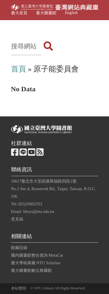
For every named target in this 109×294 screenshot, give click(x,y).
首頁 (18, 69)
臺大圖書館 (46, 12)
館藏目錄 (19, 247)
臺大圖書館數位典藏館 (31, 270)
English (71, 12)
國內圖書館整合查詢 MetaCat (37, 255)
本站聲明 (18, 288)
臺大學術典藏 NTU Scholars (35, 262)
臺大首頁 (19, 12)
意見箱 (17, 219)
